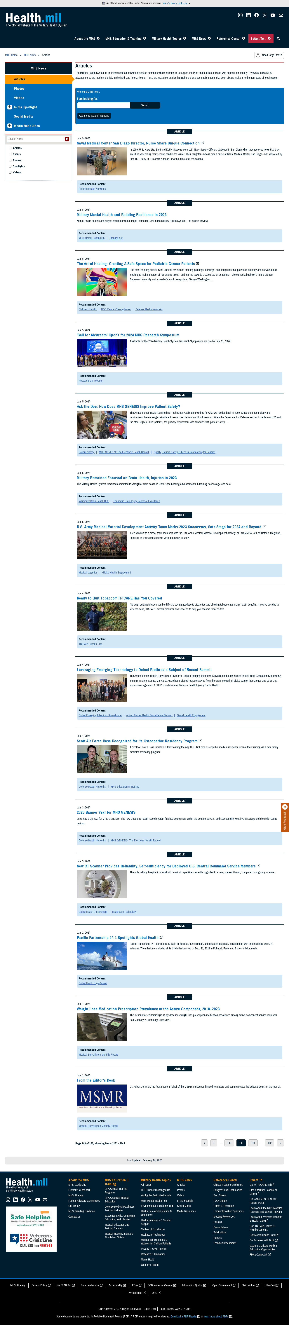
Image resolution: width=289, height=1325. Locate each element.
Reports (217, 1238)
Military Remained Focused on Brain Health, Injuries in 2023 (127, 477)
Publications (220, 1232)
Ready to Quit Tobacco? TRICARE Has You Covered (119, 598)
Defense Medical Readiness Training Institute (120, 1208)
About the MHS (84, 39)
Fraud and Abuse (90, 1285)
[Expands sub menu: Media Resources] (9, 125)
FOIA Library (220, 1201)
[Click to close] (285, 807)
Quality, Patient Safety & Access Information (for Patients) (185, 452)
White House (135, 1293)
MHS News (199, 39)
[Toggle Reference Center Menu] (243, 39)
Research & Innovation (91, 381)
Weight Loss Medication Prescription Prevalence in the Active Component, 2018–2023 (148, 1009)
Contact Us (74, 1216)
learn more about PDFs (216, 1316)
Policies (217, 1222)
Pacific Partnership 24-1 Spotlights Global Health (118, 937)
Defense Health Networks (92, 189)
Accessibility (115, 1285)
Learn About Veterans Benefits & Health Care (266, 1219)
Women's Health (150, 1265)
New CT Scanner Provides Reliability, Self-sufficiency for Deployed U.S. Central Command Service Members (166, 866)
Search (145, 105)
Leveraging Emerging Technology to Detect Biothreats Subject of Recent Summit (144, 669)
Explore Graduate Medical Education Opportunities (263, 1247)
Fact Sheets (220, 1195)
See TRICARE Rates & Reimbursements (262, 1228)
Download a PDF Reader (183, 1316)
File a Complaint (258, 1254)
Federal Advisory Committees (84, 1201)
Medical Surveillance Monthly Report (98, 1054)
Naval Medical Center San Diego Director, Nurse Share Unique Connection (138, 143)
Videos (19, 98)
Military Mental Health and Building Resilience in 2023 (122, 214)
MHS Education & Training (123, 39)
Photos (19, 88)
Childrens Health (88, 309)
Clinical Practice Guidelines (228, 1185)
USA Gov (270, 1285)
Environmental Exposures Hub (157, 1206)
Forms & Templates (223, 1206)
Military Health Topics (167, 39)
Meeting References (224, 1216)
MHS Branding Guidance (81, 1211)
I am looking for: (87, 99)
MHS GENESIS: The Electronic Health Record (124, 452)
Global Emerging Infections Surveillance (100, 715)
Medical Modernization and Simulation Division (119, 1235)
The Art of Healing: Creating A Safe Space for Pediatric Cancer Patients (136, 263)
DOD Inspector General (160, 1285)
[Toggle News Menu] (209, 39)
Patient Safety (87, 452)
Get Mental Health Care (262, 1235)
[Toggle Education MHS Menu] (144, 39)
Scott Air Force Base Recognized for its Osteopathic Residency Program (137, 741)
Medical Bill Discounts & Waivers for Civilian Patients (156, 1241)
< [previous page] (204, 1143)
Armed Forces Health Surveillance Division (149, 715)
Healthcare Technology (124, 912)
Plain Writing (248, 1285)
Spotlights (19, 166)
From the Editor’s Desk (96, 1080)
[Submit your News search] (67, 139)
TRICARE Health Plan (90, 644)
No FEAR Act (64, 1285)
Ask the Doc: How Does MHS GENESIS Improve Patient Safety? (128, 406)
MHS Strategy (75, 1195)
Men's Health (148, 1259)
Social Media (23, 116)
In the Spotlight (25, 107)
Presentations (220, 1227)
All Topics (146, 1185)
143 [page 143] (241, 1143)
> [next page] (280, 1143)
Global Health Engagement (116, 572)
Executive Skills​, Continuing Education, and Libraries (120, 1217)
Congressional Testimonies (227, 1190)
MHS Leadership (77, 1185)
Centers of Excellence (153, 1229)
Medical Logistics (88, 572)
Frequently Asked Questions (228, 1211)
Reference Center (229, 39)
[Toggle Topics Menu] (184, 39)
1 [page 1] (214, 1143)
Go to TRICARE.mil (260, 1185)
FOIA (135, 1285)
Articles (19, 79)
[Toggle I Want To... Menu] (269, 39)
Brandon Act (116, 238)
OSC (154, 1293)
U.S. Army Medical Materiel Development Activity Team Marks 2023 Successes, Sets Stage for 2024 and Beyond (169, 526)
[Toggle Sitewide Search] (278, 38)
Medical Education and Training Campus (117, 1226)
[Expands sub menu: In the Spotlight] (9, 107)
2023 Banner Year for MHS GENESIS (106, 812)
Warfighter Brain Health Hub (94, 501)
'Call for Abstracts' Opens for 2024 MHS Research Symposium (128, 335)
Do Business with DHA (262, 1240)
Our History (74, 1206)
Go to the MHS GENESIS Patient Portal (263, 1201)
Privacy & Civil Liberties (154, 1249)
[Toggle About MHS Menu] (98, 39)
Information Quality (192, 1285)
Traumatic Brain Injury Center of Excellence (136, 501)
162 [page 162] (269, 1143)
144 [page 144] (253, 1143)
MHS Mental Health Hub (92, 238)
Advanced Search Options (94, 116)
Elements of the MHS (79, 1190)
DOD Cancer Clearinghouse (116, 309)
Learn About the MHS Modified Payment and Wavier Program (266, 1210)
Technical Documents (224, 1243)
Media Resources (27, 126)
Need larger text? (269, 55)
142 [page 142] (229, 1143)
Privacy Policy (39, 1285)
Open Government (222, 1285)
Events (17, 154)
